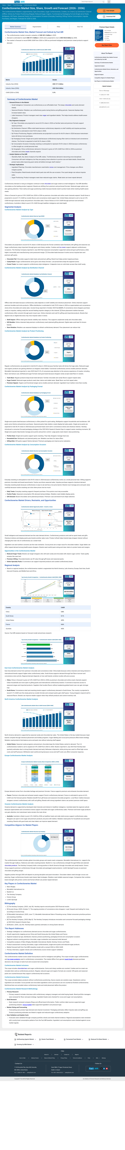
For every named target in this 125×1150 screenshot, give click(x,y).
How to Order (22, 1058)
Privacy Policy (64, 1058)
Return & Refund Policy (49, 1058)
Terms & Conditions (77, 1058)
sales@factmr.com (31, 1072)
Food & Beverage (17, 5)
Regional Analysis (99, 74)
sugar (44, 115)
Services (56, 1054)
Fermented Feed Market (74, 1039)
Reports (77, 1054)
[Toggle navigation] (109, 1)
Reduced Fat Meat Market (100, 1039)
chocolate (68, 105)
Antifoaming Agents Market (26, 1039)
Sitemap (104, 1058)
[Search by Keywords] (92, 1)
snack (27, 151)
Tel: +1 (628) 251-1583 (19, 1072)
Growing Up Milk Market (25, 1044)
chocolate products (11, 865)
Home (4, 5)
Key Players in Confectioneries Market (104, 81)
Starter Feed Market (48, 1039)
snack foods (69, 959)
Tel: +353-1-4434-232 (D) (57, 1072)
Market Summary (15, 27)
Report (9, 5)
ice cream (62, 247)
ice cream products (13, 959)
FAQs (58, 27)
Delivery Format (34, 1058)
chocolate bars (22, 968)
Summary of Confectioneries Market (104, 62)
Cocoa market (27, 1005)
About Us (46, 1054)
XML (97, 1058)
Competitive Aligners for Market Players (105, 77)
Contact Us (66, 1054)
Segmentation (37, 27)
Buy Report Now (107, 45)
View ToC (80, 27)
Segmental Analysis (100, 66)
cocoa (51, 167)
